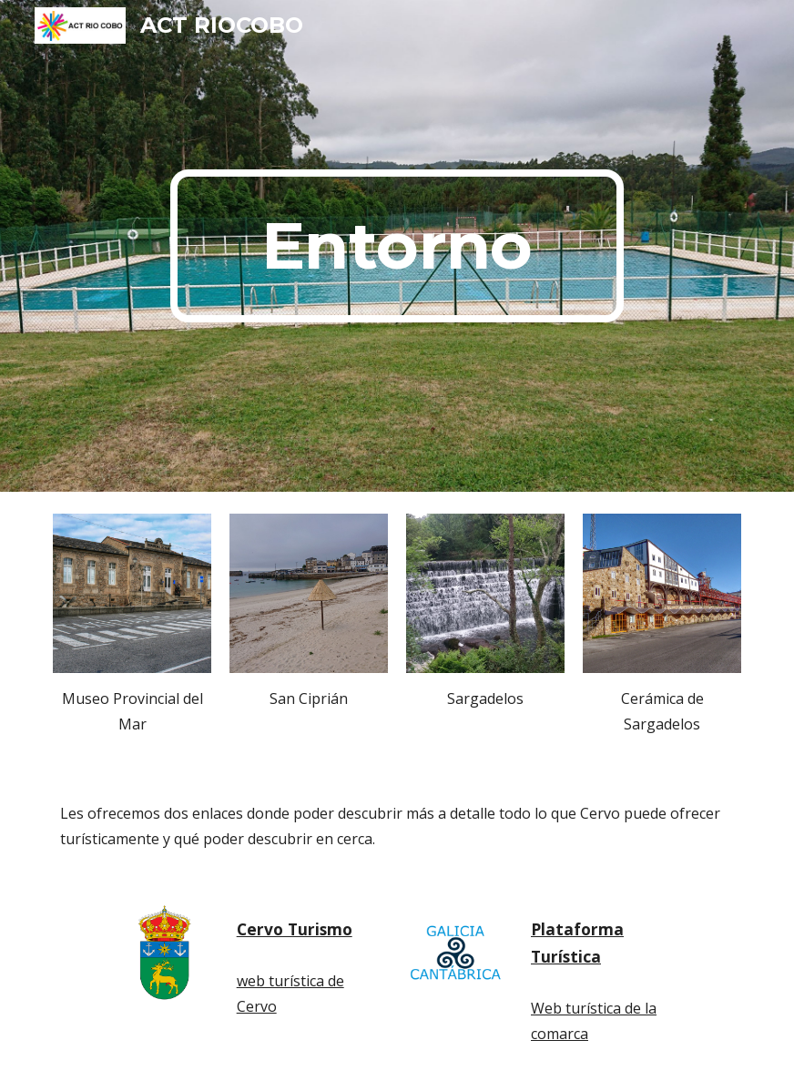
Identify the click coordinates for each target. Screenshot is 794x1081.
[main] (397, 245)
